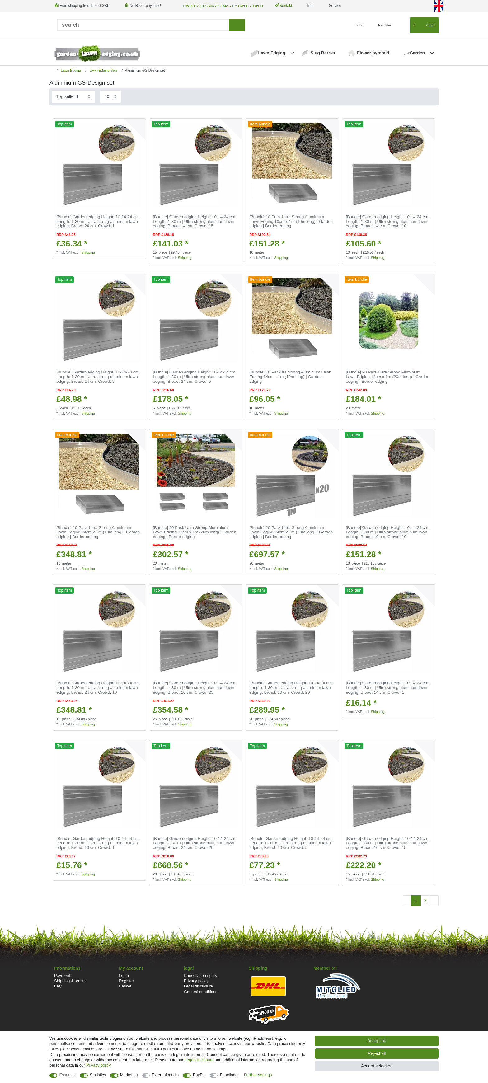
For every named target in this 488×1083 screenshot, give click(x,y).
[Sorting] (73, 96)
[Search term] (143, 24)
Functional (229, 1074)
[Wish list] (402, 24)
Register (126, 980)
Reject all (377, 1053)
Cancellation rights (200, 975)
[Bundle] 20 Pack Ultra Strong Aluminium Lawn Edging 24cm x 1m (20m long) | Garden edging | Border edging (291, 531)
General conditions (201, 991)
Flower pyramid (373, 52)
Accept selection (377, 1065)
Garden (418, 52)
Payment (62, 975)
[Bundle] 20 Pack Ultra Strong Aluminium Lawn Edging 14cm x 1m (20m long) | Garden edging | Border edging (387, 376)
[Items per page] (110, 96)
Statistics (98, 1074)
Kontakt (277, 5)
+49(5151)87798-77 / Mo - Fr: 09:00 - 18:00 (217, 5)
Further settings (258, 1074)
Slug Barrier (323, 52)
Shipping (88, 252)
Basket (125, 985)
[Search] (237, 24)
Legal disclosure (198, 985)
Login (124, 975)
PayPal (199, 1074)
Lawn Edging (272, 52)
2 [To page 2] (425, 899)
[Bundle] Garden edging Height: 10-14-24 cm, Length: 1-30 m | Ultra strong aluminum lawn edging (98, 220)
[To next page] (434, 900)
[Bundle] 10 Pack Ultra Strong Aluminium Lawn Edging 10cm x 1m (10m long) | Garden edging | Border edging (291, 220)
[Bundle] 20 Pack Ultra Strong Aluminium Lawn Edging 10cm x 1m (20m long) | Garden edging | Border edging (194, 531)
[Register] (381, 24)
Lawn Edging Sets (102, 70)
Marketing (129, 1074)
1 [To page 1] (416, 899)
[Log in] (356, 24)
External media (165, 1074)
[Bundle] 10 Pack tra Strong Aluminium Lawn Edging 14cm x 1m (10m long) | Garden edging (290, 376)
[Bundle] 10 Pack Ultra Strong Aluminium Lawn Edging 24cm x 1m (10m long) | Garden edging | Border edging (98, 531)
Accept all (376, 1040)
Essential (67, 1074)
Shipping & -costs (70, 980)
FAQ (58, 985)
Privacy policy (196, 980)
